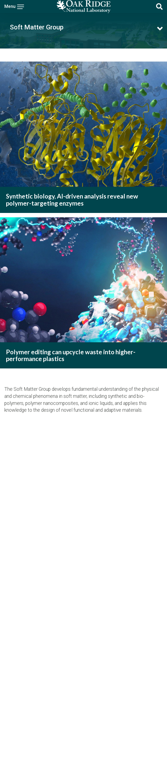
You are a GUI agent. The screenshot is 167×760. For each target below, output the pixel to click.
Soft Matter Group (36, 27)
